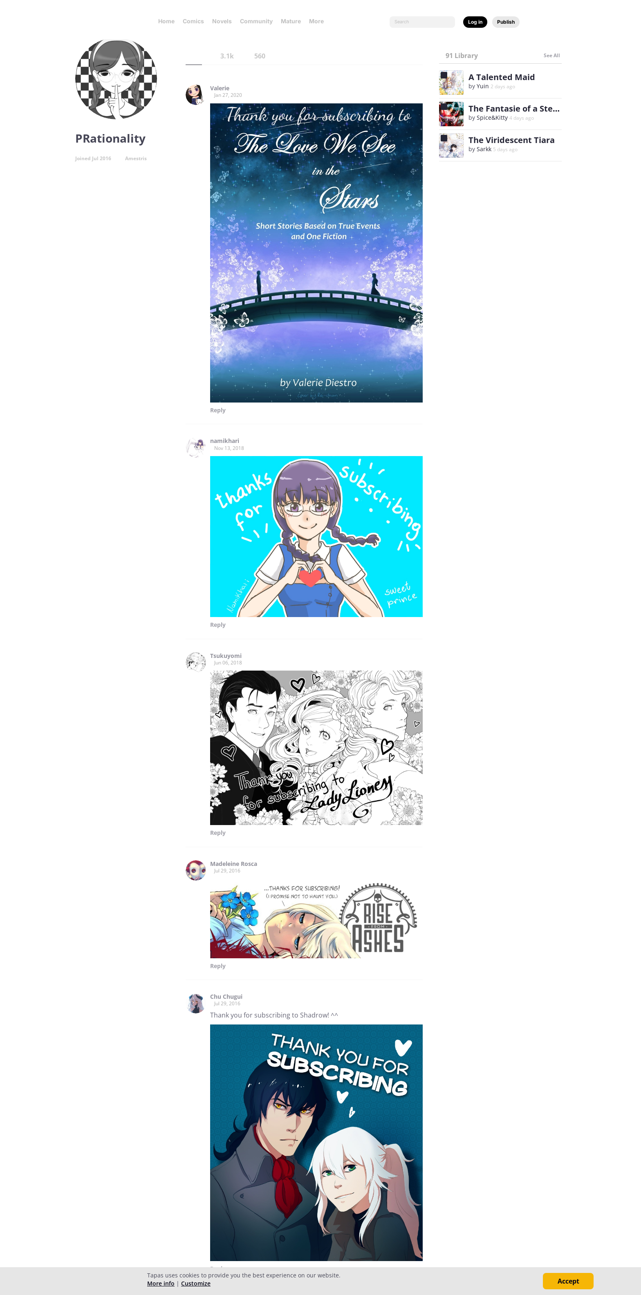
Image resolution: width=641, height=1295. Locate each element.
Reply (218, 410)
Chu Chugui (226, 996)
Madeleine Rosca (233, 864)
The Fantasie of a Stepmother (528, 108)
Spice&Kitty (492, 117)
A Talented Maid (501, 77)
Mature (291, 21)
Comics (193, 21)
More (319, 21)
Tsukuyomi (226, 656)
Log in (475, 22)
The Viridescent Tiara (511, 139)
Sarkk (484, 149)
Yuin (484, 86)
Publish (506, 22)
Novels (222, 21)
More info (161, 1283)
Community (256, 21)
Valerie (219, 88)
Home (166, 21)
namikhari (224, 441)
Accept (568, 1281)
